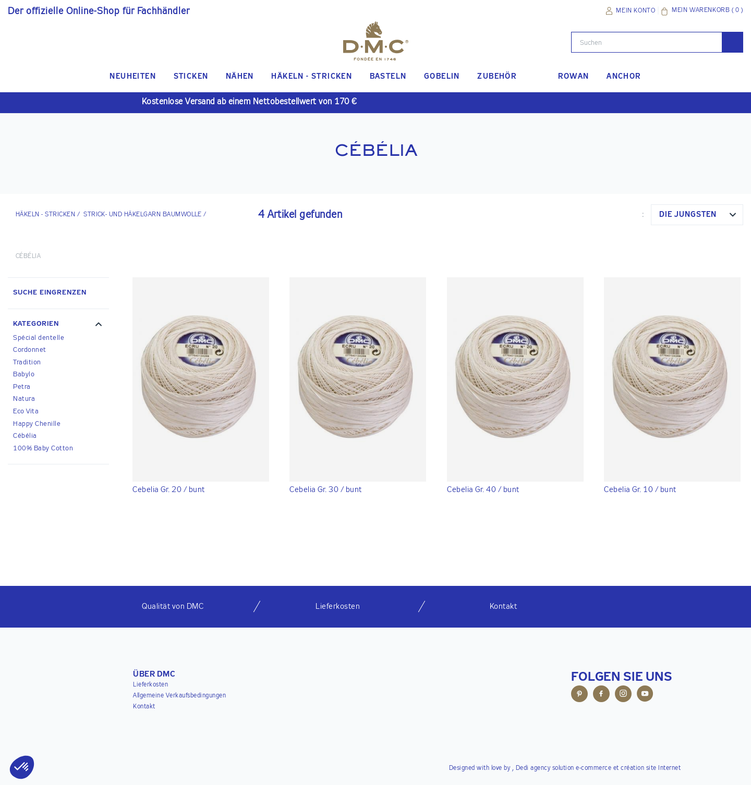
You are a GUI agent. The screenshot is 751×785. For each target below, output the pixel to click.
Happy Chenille (36, 424)
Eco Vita (26, 411)
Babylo (23, 374)
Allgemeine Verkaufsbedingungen (179, 696)
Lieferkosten (150, 685)
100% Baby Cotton (43, 448)
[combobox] (697, 214)
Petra (22, 387)
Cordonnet (29, 350)
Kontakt (144, 707)
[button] (58, 325)
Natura (24, 399)
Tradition (27, 362)
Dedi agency (533, 768)
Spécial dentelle (38, 338)
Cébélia (25, 436)
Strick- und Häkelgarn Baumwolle (142, 215)
